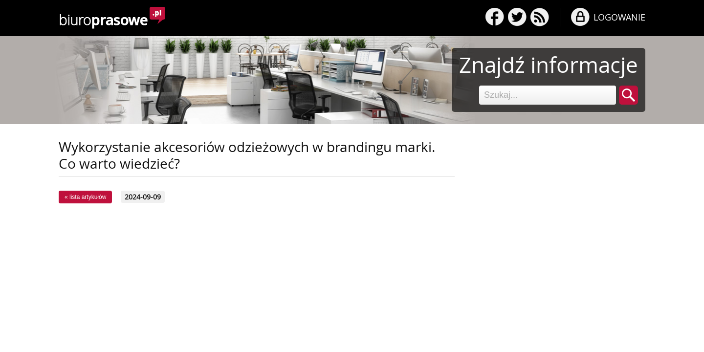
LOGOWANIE (619, 17)
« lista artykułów (85, 197)
